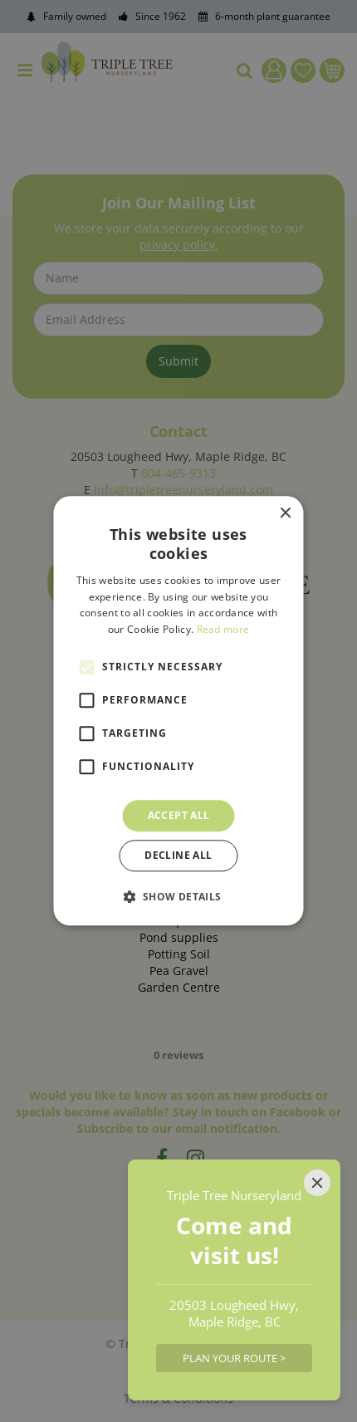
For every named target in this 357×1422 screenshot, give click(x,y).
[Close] (317, 1182)
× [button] (285, 514)
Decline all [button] (178, 856)
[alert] (178, 711)
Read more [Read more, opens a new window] (223, 629)
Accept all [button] (179, 815)
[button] (178, 897)
